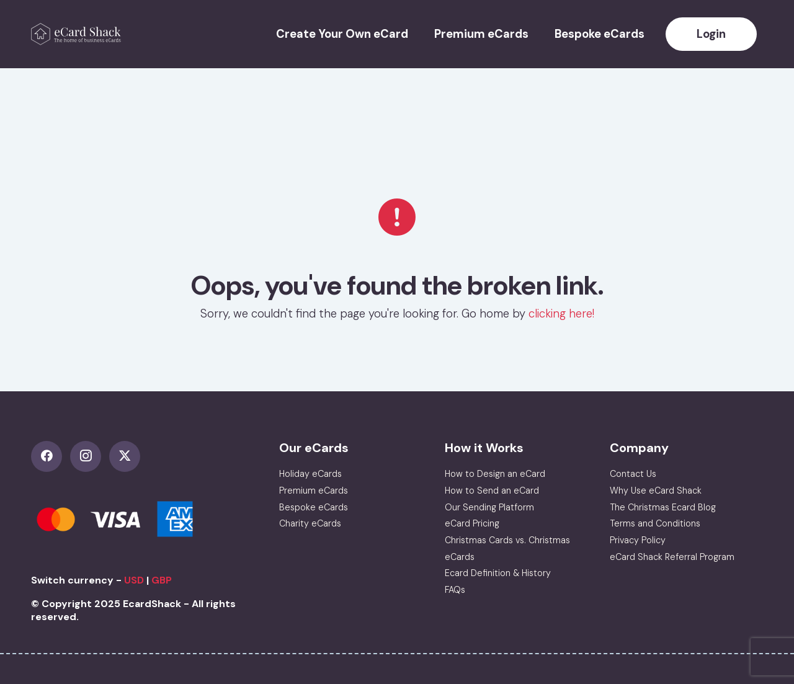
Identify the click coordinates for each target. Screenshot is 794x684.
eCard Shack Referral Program (672, 556)
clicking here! (561, 313)
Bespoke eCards (600, 34)
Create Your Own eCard (342, 34)
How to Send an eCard (492, 490)
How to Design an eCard (495, 473)
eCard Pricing (472, 523)
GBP (161, 580)
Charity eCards (310, 523)
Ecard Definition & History (498, 573)
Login (711, 34)
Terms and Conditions (655, 523)
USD (134, 580)
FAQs (455, 589)
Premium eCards (481, 34)
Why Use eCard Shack (656, 490)
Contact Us (633, 473)
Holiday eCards (310, 473)
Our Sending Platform (489, 507)
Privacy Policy (638, 540)
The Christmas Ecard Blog (663, 507)
